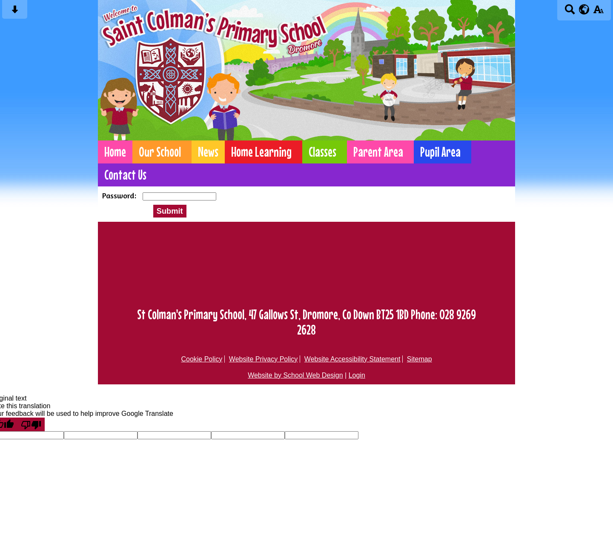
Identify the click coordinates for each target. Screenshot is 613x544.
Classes (322, 152)
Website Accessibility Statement (352, 359)
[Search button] (570, 12)
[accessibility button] (598, 12)
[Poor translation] (31, 424)
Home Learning (261, 152)
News (208, 152)
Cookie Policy (201, 359)
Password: (120, 195)
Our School (160, 152)
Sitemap (419, 359)
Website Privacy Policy (263, 359)
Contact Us (125, 175)
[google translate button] (584, 9)
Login (357, 375)
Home (115, 152)
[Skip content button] (15, 12)
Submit (170, 210)
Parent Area (378, 152)
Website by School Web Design (295, 375)
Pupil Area (440, 152)
